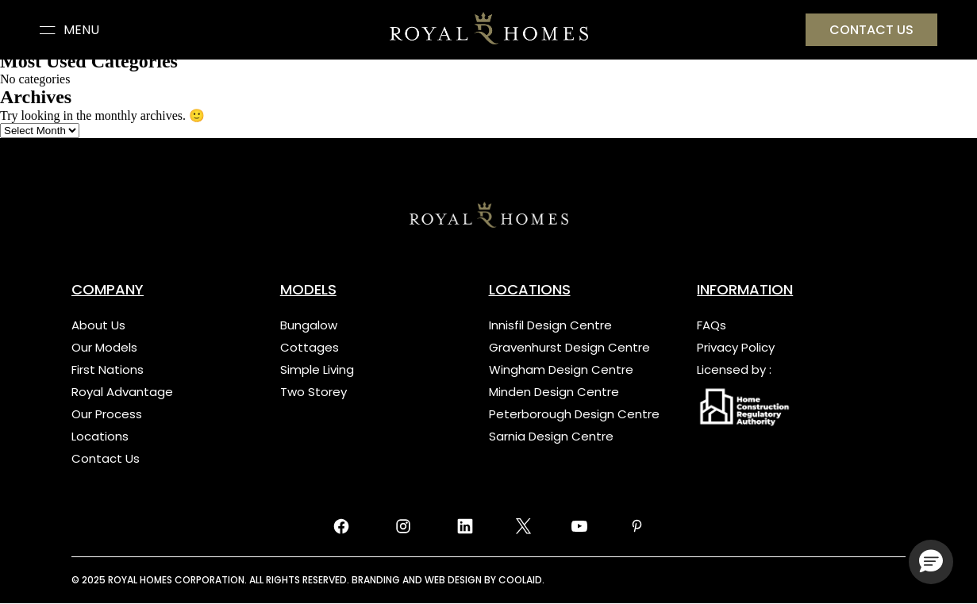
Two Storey (313, 391)
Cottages (309, 347)
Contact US (871, 30)
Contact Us (105, 458)
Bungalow (308, 325)
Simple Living (317, 369)
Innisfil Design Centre (550, 325)
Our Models (104, 347)
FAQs (711, 325)
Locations (100, 436)
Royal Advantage (122, 391)
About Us (98, 325)
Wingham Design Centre (561, 369)
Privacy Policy (736, 347)
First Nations (107, 369)
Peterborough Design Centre (574, 414)
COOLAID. (521, 580)
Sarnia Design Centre (551, 436)
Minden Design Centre (554, 391)
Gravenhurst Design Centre (569, 347)
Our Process (106, 414)
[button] (931, 562)
